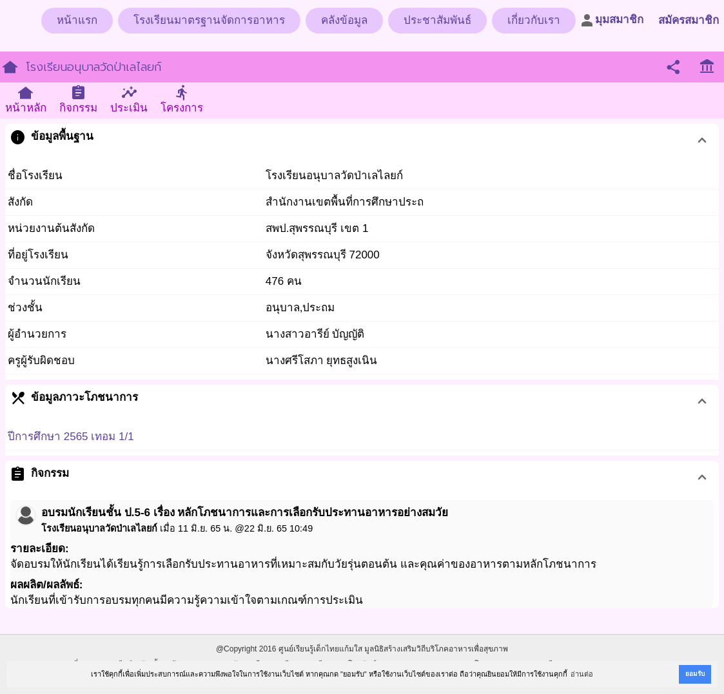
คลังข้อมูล (344, 20)
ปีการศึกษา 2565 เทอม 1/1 (71, 436)
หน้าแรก (77, 20)
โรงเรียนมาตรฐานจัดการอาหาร (209, 20)
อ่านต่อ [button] (582, 674)
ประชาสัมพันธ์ (437, 20)
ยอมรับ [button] (695, 673)
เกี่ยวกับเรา (533, 20)
